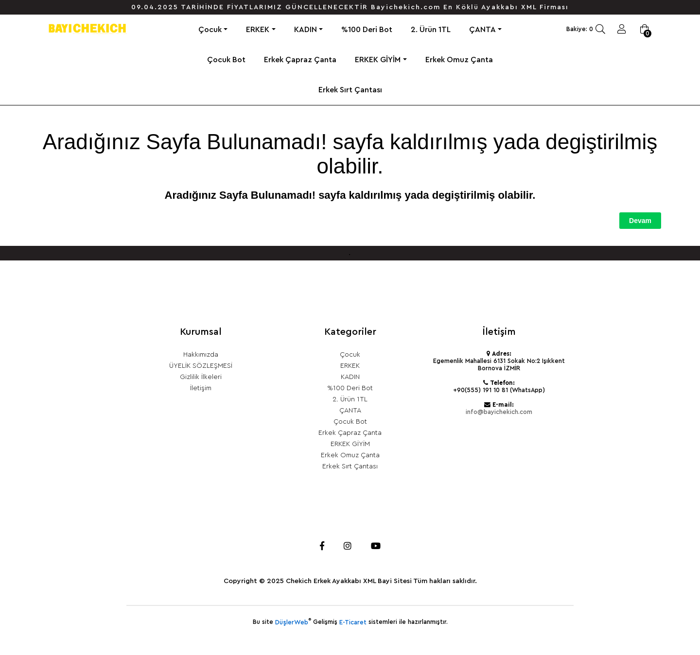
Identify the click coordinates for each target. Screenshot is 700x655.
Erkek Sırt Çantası (350, 90)
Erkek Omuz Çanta (459, 60)
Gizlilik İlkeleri (201, 377)
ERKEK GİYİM (378, 60)
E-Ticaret (353, 622)
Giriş (622, 29)
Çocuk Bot (226, 60)
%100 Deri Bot (366, 30)
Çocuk (210, 30)
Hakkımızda (200, 354)
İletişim (200, 388)
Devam (640, 220)
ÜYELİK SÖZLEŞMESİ (200, 365)
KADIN (305, 30)
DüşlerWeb (291, 622)
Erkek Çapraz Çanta (300, 60)
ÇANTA (482, 30)
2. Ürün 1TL (431, 30)
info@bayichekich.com (499, 412)
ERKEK (257, 30)
